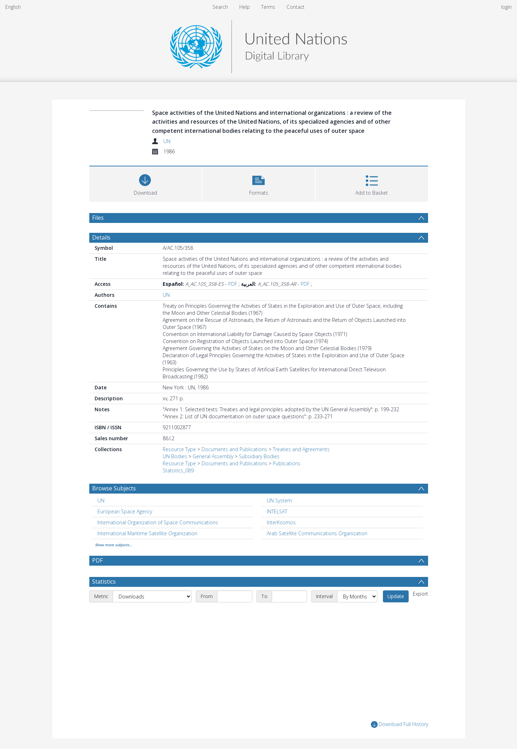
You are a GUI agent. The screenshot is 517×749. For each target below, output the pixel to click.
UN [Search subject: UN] (100, 500)
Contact (296, 7)
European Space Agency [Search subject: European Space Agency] (124, 511)
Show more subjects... (113, 544)
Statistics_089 (178, 470)
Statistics (104, 581)
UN (166, 141)
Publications (286, 463)
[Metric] (152, 596)
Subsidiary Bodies (259, 456)
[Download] (145, 183)
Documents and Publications (234, 449)
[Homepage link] (258, 44)
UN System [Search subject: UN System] (279, 500)
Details (101, 237)
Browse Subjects (114, 488)
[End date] (289, 596)
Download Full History (399, 724)
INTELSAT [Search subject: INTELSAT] (277, 511)
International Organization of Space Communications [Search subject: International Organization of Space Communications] (157, 522)
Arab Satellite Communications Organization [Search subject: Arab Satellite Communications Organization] (317, 533)
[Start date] (234, 596)
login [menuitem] (506, 7)
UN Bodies (175, 456)
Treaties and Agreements (301, 449)
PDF (232, 284)
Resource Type (179, 449)
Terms (268, 7)
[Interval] (357, 596)
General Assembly (213, 456)
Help (244, 7)
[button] (258, 183)
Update (395, 596)
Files (98, 218)
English (13, 7)
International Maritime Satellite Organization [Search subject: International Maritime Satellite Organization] (147, 533)
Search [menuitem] (220, 7)
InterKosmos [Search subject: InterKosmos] (281, 522)
